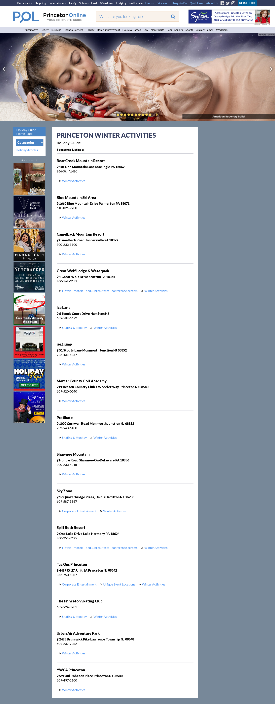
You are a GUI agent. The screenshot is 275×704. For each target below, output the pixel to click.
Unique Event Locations (119, 584)
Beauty (45, 29)
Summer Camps (204, 29)
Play (156, 115)
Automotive (31, 29)
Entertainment (57, 3)
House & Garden (131, 29)
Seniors (178, 29)
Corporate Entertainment (79, 511)
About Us (212, 3)
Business (56, 29)
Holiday (90, 29)
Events (149, 3)
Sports (189, 29)
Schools (83, 3)
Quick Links (196, 3)
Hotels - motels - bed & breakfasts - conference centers (100, 291)
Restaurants (24, 3)
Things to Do (179, 3)
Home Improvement (108, 29)
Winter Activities (73, 181)
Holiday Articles (27, 150)
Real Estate (135, 3)
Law (146, 29)
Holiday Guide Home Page (26, 131)
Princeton (162, 3)
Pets (169, 29)
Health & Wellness (102, 3)
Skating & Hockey (74, 327)
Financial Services (73, 29)
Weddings (221, 29)
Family (73, 3)
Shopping (40, 3)
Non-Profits (157, 29)
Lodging (121, 3)
